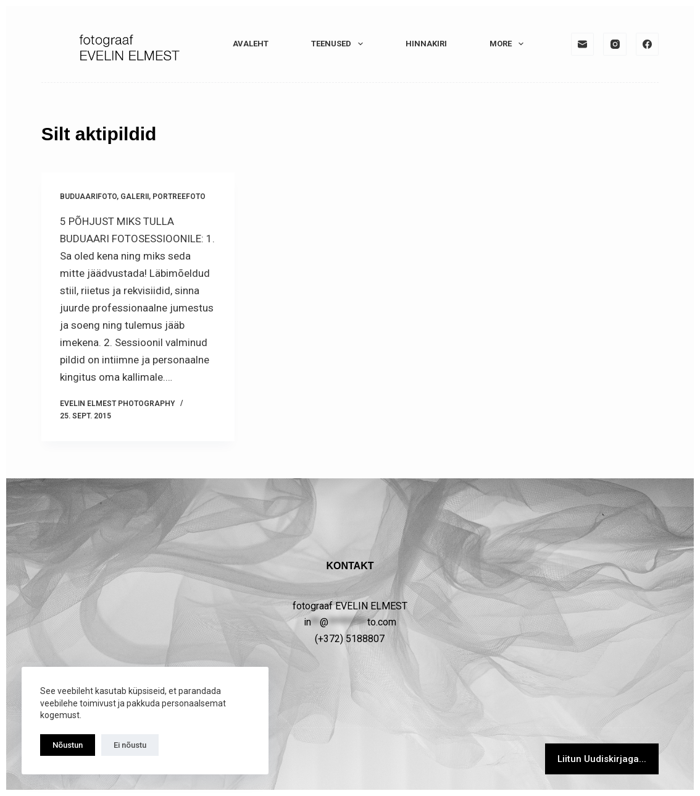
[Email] (582, 44)
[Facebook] (647, 44)
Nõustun (67, 745)
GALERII (134, 196)
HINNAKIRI (426, 43)
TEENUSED (339, 43)
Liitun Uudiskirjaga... (601, 758)
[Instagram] (615, 44)
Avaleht (251, 43)
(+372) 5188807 (350, 639)
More (509, 43)
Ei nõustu (130, 745)
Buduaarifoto (88, 196)
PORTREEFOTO (179, 196)
